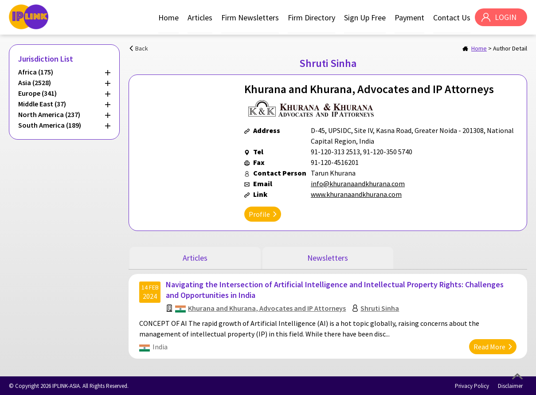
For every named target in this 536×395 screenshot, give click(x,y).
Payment (409, 17)
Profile (259, 214)
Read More (489, 345)
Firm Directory (311, 17)
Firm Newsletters (249, 17)
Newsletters (327, 258)
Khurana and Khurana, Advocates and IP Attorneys (267, 307)
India (160, 345)
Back (141, 48)
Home (168, 17)
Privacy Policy (472, 385)
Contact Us (451, 17)
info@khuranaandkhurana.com (358, 183)
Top (517, 376)
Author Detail (510, 48)
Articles (199, 17)
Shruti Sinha (380, 307)
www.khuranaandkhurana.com (356, 194)
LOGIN (505, 17)
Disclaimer (510, 385)
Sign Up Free (364, 17)
